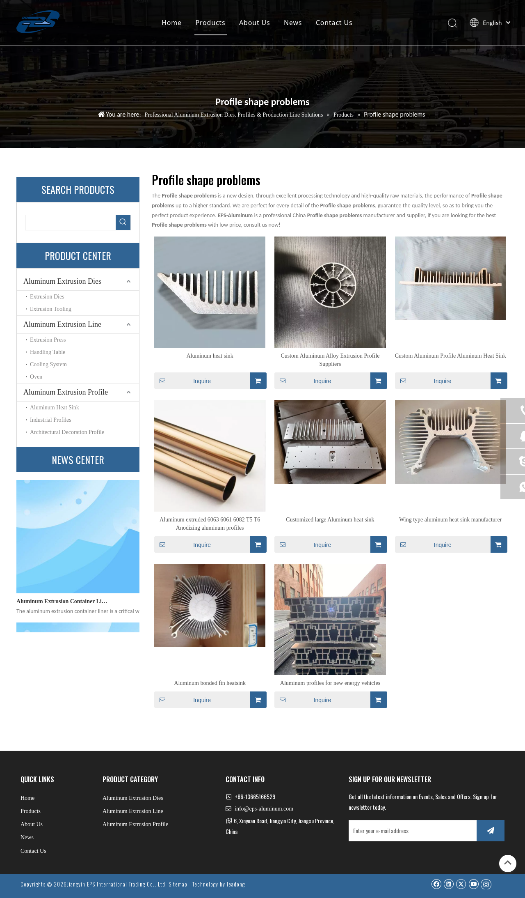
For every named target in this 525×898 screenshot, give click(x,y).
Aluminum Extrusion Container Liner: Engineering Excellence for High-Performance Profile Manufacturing (62, 605)
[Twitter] (461, 884)
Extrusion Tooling (50, 309)
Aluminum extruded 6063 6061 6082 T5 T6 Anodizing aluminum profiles (210, 524)
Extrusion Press (48, 340)
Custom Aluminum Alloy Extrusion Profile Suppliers (330, 360)
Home (172, 22)
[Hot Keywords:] (123, 222)
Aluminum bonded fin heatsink (210, 683)
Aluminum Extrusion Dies (62, 281)
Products (211, 22)
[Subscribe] (490, 830)
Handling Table (47, 352)
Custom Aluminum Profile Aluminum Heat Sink (450, 356)
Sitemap (178, 884)
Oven (36, 377)
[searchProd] (70, 222)
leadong (236, 884)
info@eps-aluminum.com (264, 809)
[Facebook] (436, 884)
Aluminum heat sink (209, 356)
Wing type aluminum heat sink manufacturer (450, 520)
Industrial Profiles (50, 420)
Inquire (182, 380)
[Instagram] (486, 884)
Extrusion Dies (47, 297)
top (507, 862)
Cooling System (48, 364)
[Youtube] (473, 884)
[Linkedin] (448, 884)
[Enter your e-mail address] (411, 830)
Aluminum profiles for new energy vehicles (330, 683)
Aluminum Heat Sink (54, 407)
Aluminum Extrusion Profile (65, 392)
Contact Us (334, 22)
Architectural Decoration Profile (67, 432)
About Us (254, 22)
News (293, 22)
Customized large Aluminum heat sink (330, 520)
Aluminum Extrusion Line (62, 324)
